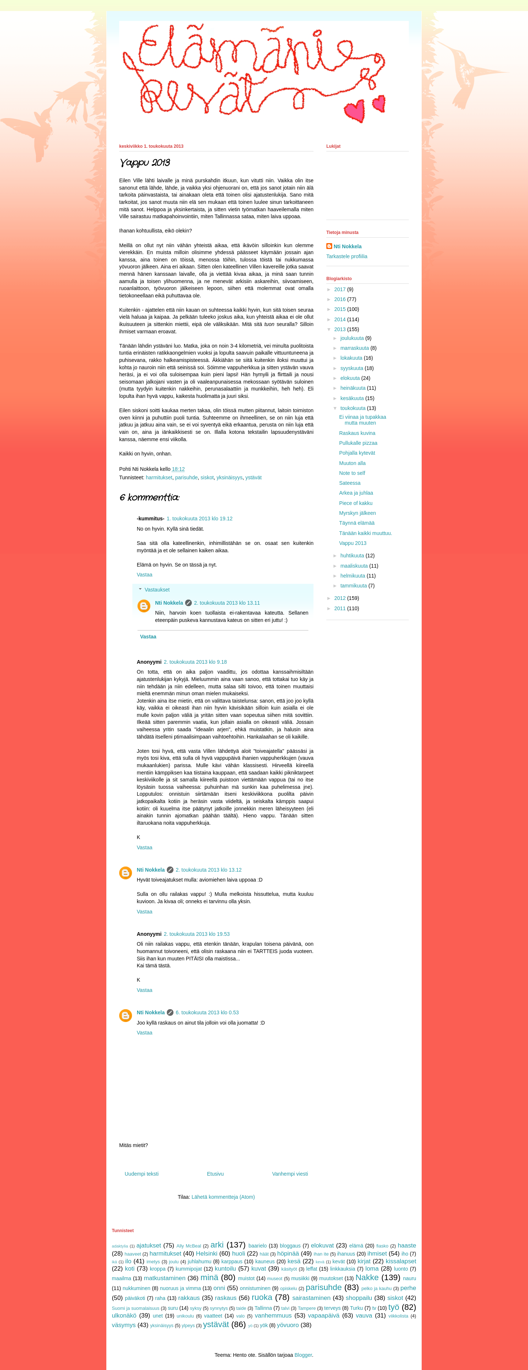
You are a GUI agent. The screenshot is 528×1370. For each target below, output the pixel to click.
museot (274, 1278)
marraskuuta (355, 348)
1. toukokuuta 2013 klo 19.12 (199, 518)
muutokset (331, 1278)
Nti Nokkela (169, 603)
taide (241, 1308)
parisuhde (186, 477)
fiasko (382, 1246)
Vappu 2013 (352, 543)
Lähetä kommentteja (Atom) (223, 1197)
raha (160, 1298)
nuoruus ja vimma (180, 1288)
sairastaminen (311, 1297)
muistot (246, 1278)
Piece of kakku (356, 503)
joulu (174, 1261)
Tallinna (263, 1308)
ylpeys (188, 1325)
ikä (114, 1262)
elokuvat (322, 1245)
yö (250, 1325)
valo (240, 1316)
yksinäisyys (230, 477)
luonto (401, 1269)
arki (217, 1244)
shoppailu (359, 1297)
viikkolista (398, 1316)
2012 (340, 598)
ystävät (253, 477)
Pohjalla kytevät (357, 453)
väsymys (124, 1325)
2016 (340, 299)
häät (264, 1254)
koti (130, 1268)
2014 (340, 319)
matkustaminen (165, 1278)
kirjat (364, 1261)
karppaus (232, 1261)
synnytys (219, 1308)
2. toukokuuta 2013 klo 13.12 (209, 870)
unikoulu (185, 1316)
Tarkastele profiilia (346, 256)
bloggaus (290, 1246)
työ (393, 1307)
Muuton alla (352, 463)
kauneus (265, 1261)
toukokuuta (353, 408)
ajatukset (148, 1245)
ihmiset (377, 1253)
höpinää (288, 1253)
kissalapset (401, 1261)
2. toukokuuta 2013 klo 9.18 (195, 662)
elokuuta (350, 378)
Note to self (352, 473)
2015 (340, 309)
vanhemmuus (273, 1315)
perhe (408, 1288)
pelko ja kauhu (377, 1288)
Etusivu (215, 1174)
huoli (238, 1253)
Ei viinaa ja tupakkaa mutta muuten (362, 420)
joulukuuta (352, 338)
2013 (340, 329)
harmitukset (159, 477)
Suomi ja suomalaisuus (136, 1308)
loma (371, 1268)
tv (374, 1308)
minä (210, 1277)
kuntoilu (225, 1268)
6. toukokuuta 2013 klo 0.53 (207, 1012)
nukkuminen (136, 1288)
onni (219, 1288)
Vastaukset (156, 590)
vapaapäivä (324, 1315)
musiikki (300, 1278)
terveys (332, 1308)
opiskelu (288, 1288)
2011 (340, 608)
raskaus (225, 1297)
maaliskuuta (354, 566)
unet (158, 1316)
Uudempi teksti (142, 1174)
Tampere (307, 1308)
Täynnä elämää (357, 523)
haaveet (133, 1254)
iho (405, 1254)
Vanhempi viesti (290, 1174)
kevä (320, 1262)
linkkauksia (342, 1269)
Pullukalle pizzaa (358, 443)
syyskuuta (352, 368)
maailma (121, 1278)
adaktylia (120, 1246)
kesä (293, 1261)
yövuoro (288, 1325)
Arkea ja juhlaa (356, 493)
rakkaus (189, 1297)
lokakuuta (352, 358)
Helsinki (206, 1253)
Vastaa (145, 575)
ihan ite (321, 1254)
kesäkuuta (352, 398)
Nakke (366, 1277)
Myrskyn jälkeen (357, 513)
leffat (311, 1269)
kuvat (258, 1268)
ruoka (262, 1297)
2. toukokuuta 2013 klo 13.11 (227, 603)
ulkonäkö (124, 1315)
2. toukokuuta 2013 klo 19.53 (197, 934)
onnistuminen (255, 1288)
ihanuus (346, 1254)
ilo (128, 1261)
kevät (339, 1261)
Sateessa (349, 483)
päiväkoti (135, 1298)
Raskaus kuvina (357, 433)
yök (264, 1325)
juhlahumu (200, 1261)
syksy (195, 1308)
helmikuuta (353, 576)
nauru (409, 1278)
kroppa (158, 1269)
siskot (207, 477)
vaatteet (213, 1316)
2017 (340, 289)
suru (173, 1308)
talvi (285, 1308)
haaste (407, 1245)
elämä (356, 1246)
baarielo (258, 1246)
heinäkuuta (353, 388)
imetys (153, 1261)
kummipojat (189, 1269)
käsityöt (289, 1269)
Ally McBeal (188, 1246)
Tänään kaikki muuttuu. (365, 533)
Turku (356, 1308)
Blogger (303, 1355)
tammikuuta (354, 586)
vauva (364, 1315)
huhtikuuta (353, 555)
